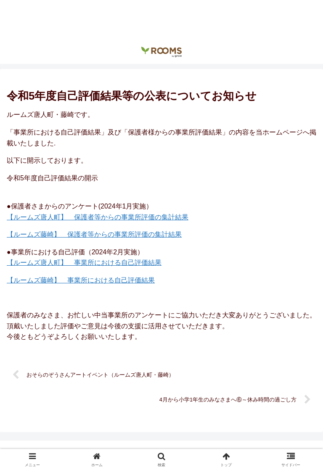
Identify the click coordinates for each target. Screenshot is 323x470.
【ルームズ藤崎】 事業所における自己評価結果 (81, 280)
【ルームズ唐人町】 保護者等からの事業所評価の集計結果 (97, 217)
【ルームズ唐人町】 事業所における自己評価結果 (84, 262)
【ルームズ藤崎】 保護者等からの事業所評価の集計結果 (94, 234)
